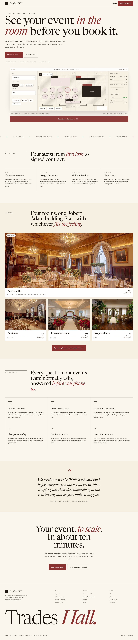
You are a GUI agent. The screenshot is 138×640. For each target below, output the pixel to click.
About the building (88, 594)
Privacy (112, 597)
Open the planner (57, 567)
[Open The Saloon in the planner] (25, 320)
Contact (112, 602)
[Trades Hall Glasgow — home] (13, 3)
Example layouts (60, 600)
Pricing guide (59, 602)
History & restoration (89, 597)
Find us (85, 600)
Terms (111, 594)
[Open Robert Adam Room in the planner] (69, 320)
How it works (31, 55)
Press (84, 602)
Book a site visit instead (78, 567)
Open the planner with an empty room (69, 348)
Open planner (125, 3)
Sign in (114, 3)
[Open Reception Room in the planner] (112, 320)
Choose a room (13, 55)
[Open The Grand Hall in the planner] (69, 265)
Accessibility (113, 600)
